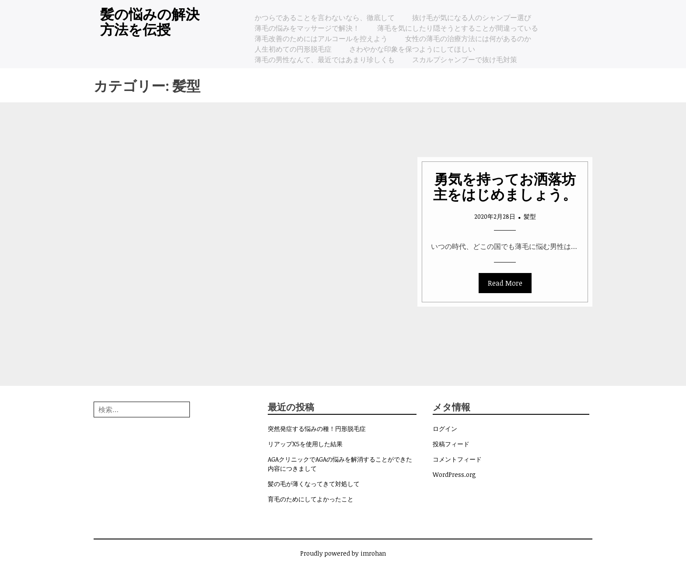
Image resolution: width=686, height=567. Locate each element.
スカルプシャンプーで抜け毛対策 (464, 59)
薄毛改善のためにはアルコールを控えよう (321, 38)
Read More (505, 283)
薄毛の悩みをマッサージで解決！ (307, 28)
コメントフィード (457, 459)
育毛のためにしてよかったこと (311, 499)
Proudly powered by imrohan (343, 553)
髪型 (530, 216)
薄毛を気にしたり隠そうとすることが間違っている (457, 28)
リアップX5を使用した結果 (305, 444)
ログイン (445, 428)
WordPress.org (454, 474)
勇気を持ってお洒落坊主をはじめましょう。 (505, 186)
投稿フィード (451, 444)
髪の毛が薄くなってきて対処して (314, 484)
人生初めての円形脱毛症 (293, 49)
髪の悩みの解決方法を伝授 (150, 21)
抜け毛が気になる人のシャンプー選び (471, 17)
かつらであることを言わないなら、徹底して (325, 17)
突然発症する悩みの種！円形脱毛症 (317, 428)
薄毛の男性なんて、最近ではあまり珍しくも (325, 59)
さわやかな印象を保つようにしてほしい (412, 49)
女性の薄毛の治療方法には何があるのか (468, 38)
